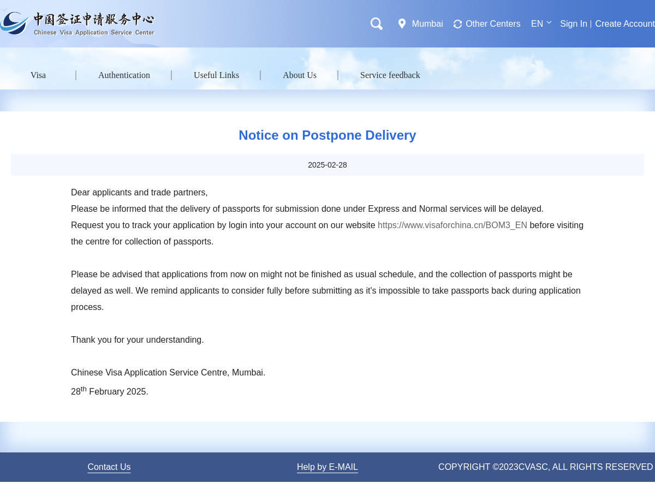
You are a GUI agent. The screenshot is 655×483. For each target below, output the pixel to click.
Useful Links (216, 75)
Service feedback (390, 75)
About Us (300, 75)
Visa (38, 75)
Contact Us (108, 467)
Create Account (625, 23)
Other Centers (493, 23)
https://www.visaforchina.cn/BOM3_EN (452, 225)
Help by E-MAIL (327, 467)
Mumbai (427, 23)
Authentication (124, 75)
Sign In (573, 23)
